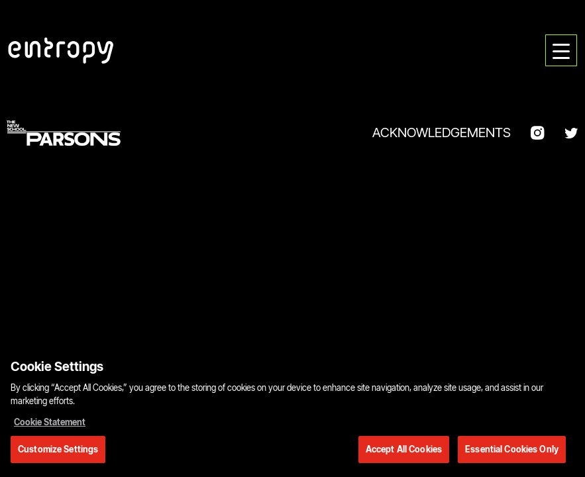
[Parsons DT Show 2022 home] (61, 50)
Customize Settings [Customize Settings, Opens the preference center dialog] (58, 451)
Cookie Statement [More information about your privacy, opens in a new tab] (49, 424)
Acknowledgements (441, 132)
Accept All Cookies (404, 451)
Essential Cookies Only (511, 451)
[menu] (561, 50)
